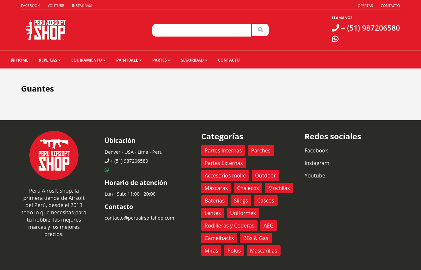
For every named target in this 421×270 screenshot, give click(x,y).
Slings (241, 200)
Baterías (215, 200)
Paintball (129, 60)
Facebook (30, 5)
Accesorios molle (225, 175)
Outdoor (265, 175)
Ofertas (365, 5)
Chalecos (248, 188)
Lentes (213, 213)
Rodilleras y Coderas (229, 225)
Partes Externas (224, 163)
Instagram (82, 5)
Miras (211, 250)
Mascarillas (263, 250)
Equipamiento (88, 60)
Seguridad (194, 60)
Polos (234, 250)
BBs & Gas (255, 238)
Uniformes (243, 213)
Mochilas (279, 188)
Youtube (56, 5)
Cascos (265, 200)
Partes (161, 60)
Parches (260, 150)
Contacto (390, 5)
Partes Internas (223, 150)
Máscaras (216, 188)
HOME (19, 60)
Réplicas (50, 60)
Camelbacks (219, 238)
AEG (268, 225)
